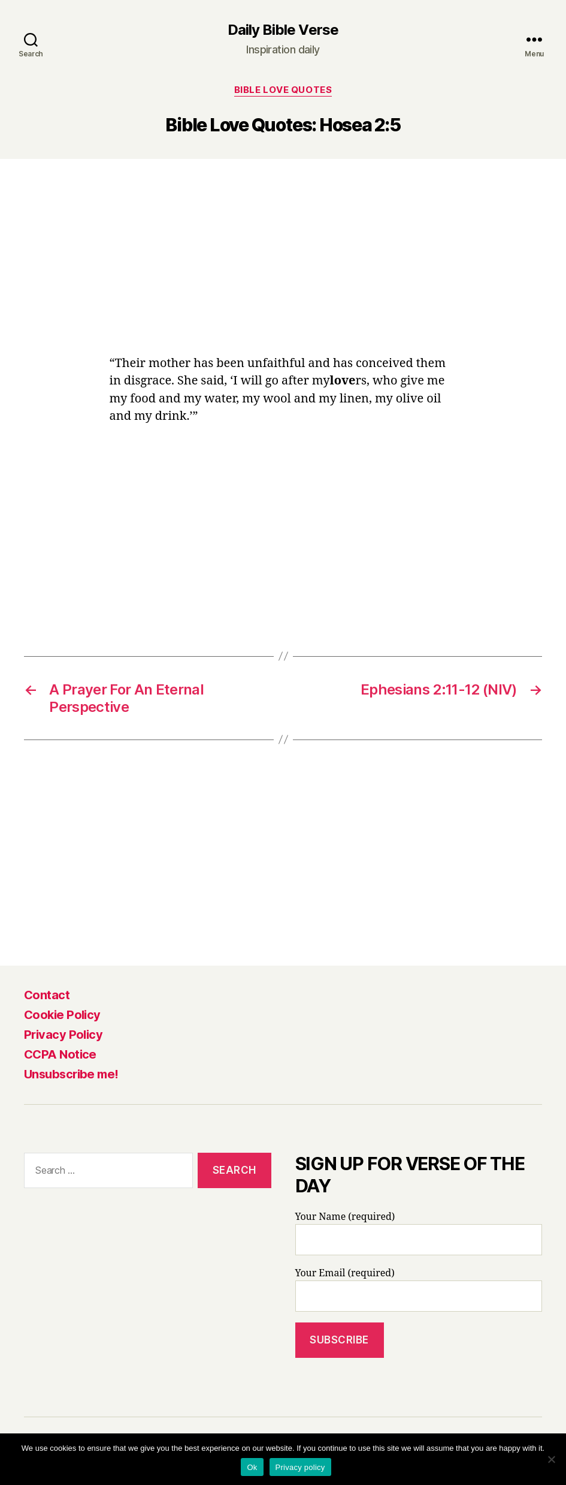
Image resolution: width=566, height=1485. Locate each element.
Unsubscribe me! (71, 1074)
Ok (252, 1467)
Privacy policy (300, 1467)
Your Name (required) (419, 1233)
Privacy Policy (63, 1034)
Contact (46, 995)
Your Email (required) (419, 1289)
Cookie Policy (62, 1015)
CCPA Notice (60, 1054)
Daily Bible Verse (283, 30)
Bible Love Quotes (283, 90)
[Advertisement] (283, 266)
